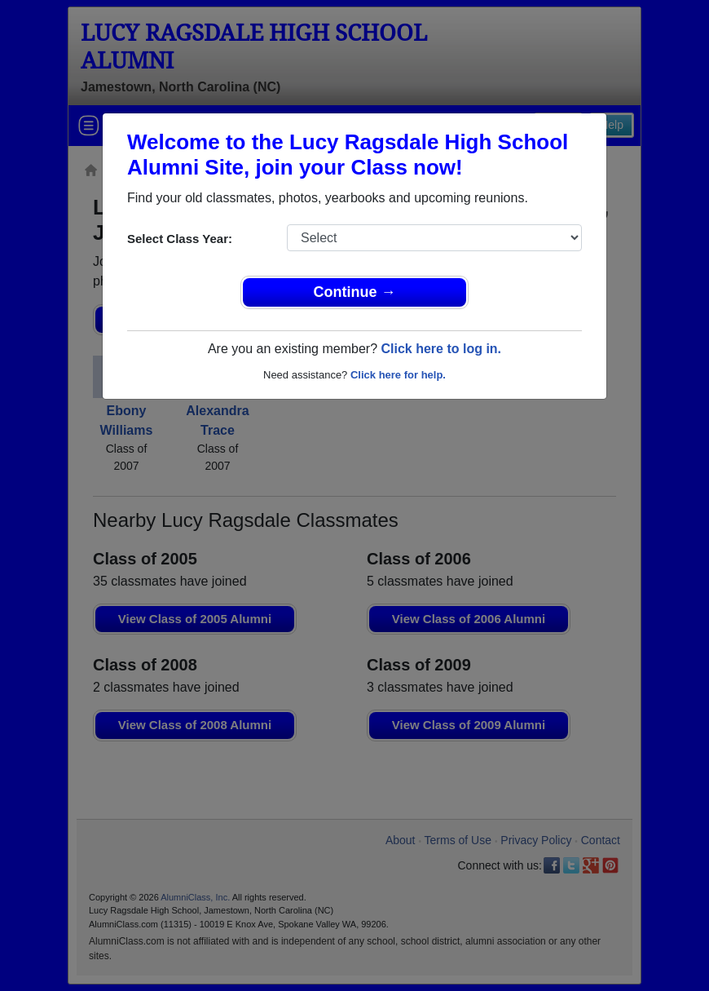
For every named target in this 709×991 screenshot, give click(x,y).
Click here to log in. (441, 349)
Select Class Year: (179, 239)
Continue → (355, 292)
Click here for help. (398, 375)
